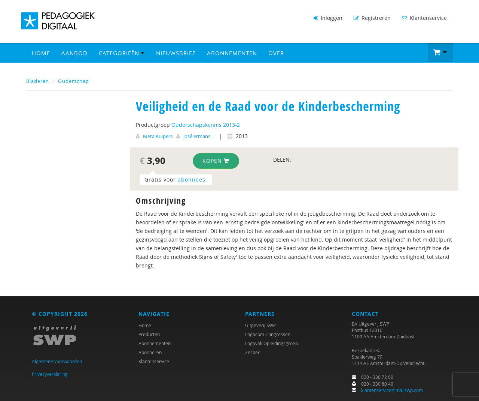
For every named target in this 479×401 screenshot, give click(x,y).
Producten (149, 334)
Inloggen (328, 17)
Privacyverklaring (50, 374)
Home (41, 53)
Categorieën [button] (122, 53)
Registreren (372, 17)
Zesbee (252, 352)
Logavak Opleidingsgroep (271, 343)
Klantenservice (424, 17)
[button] (440, 52)
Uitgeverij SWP (260, 325)
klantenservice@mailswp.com (392, 390)
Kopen (215, 160)
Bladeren (37, 81)
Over (276, 53)
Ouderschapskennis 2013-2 (205, 124)
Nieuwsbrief (176, 53)
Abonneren (150, 352)
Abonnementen (232, 53)
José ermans (196, 136)
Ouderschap (73, 81)
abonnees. (192, 179)
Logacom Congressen (267, 334)
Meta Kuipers (158, 136)
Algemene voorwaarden (57, 361)
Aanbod (74, 53)
